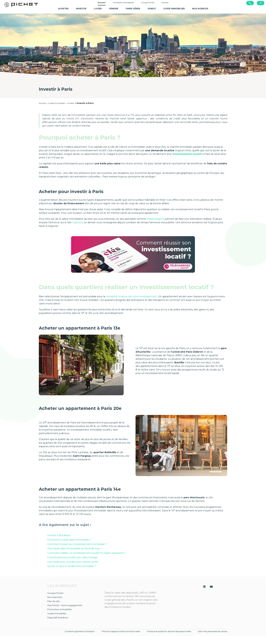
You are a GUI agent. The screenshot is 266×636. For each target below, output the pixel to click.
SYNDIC (152, 8)
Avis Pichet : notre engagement (64, 605)
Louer (98, 8)
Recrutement (54, 597)
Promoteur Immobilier (59, 609)
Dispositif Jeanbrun (57, 617)
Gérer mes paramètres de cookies (212, 631)
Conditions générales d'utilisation (80, 631)
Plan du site (53, 601)
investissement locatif (187, 154)
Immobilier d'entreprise (123, 2)
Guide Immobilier (56, 103)
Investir (81, 8)
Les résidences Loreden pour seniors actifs (72, 561)
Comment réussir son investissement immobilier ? (77, 544)
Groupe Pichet (147, 2)
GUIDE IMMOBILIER (174, 8)
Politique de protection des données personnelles (169, 631)
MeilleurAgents (156, 218)
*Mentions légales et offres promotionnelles (120, 631)
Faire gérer (133, 8)
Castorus (77, 222)
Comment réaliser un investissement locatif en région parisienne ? (86, 553)
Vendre (113, 8)
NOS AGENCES (200, 8)
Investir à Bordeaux (59, 535)
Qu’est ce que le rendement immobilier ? (72, 566)
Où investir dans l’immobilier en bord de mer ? (74, 548)
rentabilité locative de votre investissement (131, 296)
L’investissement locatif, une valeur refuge (72, 557)
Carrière (165, 2)
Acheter (63, 8)
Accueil (102, 2)
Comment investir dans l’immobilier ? (69, 539)
